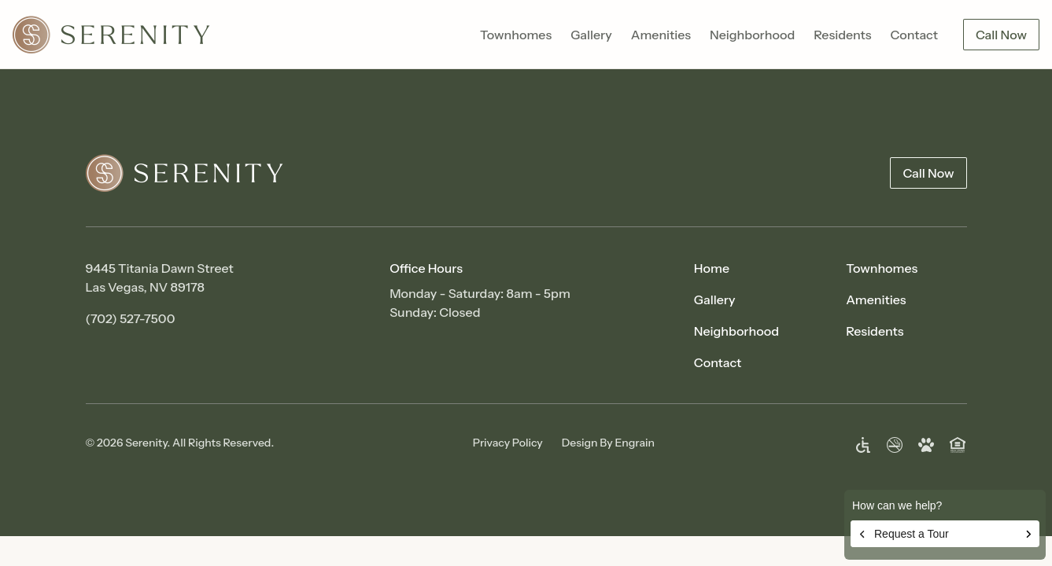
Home (711, 268)
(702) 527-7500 (130, 318)
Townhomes (516, 34)
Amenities (661, 34)
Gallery (591, 34)
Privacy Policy (508, 443)
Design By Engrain (608, 443)
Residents (842, 34)
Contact (914, 34)
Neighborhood (752, 34)
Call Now (1001, 34)
